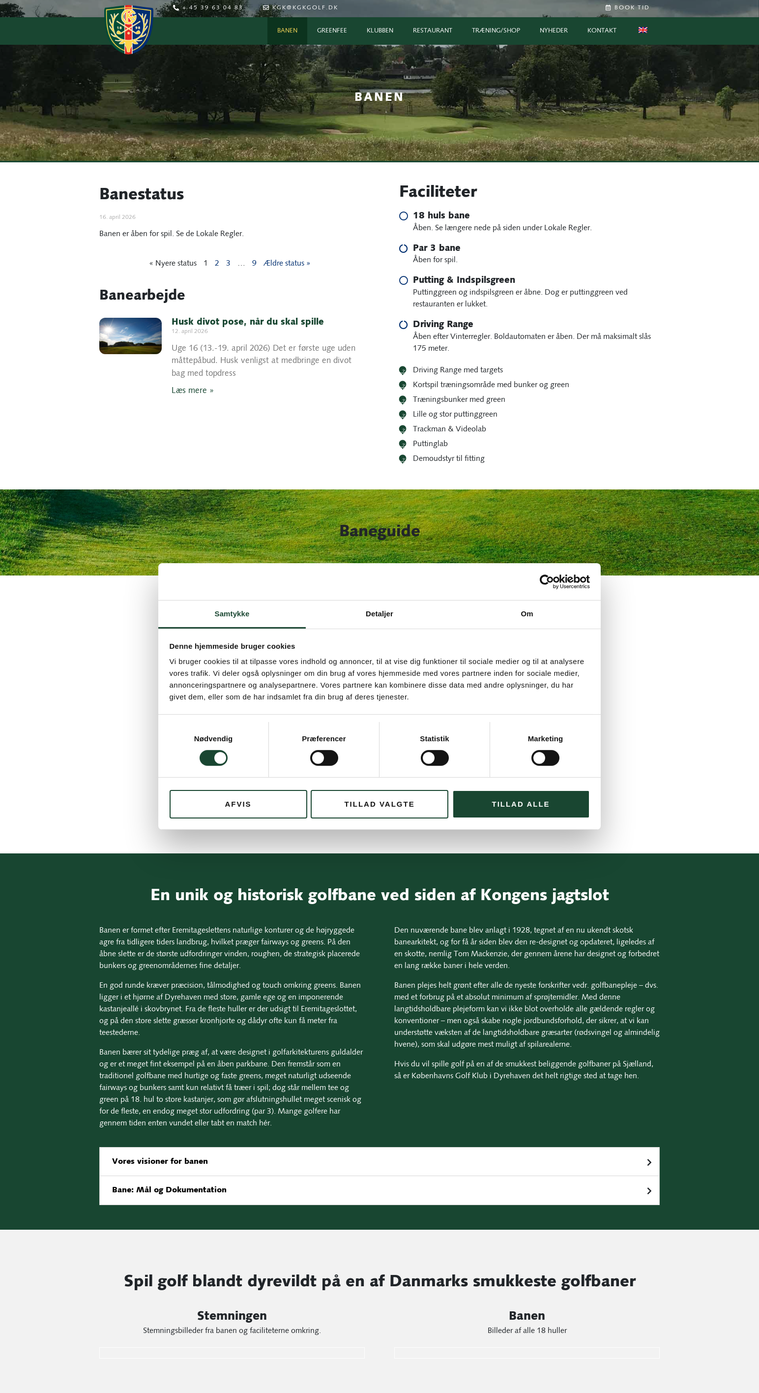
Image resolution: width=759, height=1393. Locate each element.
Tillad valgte (379, 804)
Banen (287, 31)
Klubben (380, 31)
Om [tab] (527, 613)
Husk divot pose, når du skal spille (248, 322)
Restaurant (432, 31)
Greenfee (332, 31)
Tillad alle (521, 804)
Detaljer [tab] (379, 613)
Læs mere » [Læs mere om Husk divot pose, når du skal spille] (193, 391)
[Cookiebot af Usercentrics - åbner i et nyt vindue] (547, 581)
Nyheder (554, 31)
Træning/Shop (496, 31)
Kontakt (601, 31)
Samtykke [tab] (232, 613)
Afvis (238, 804)
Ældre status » (287, 264)
